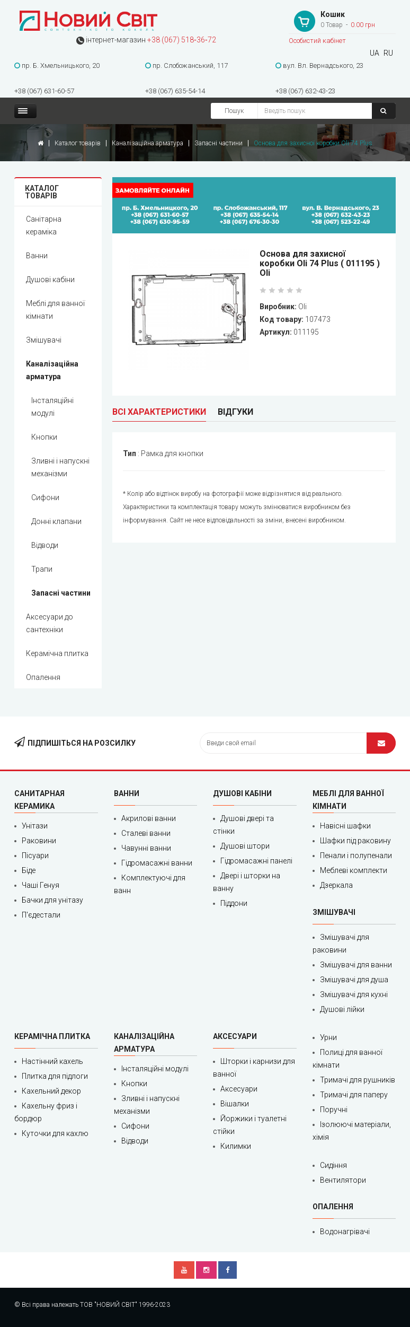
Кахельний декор (51, 1091)
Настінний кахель (52, 1061)
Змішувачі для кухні (354, 994)
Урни (328, 1037)
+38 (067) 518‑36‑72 (181, 40)
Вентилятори (343, 1180)
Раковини (39, 840)
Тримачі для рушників (357, 1080)
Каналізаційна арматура (147, 143)
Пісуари (35, 855)
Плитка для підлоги (55, 1076)
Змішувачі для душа (354, 979)
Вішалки (234, 1103)
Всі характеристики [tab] (159, 412)
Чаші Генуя (40, 885)
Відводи (44, 545)
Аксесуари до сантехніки (49, 623)
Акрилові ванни (148, 818)
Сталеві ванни (146, 833)
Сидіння (333, 1165)
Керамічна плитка (57, 653)
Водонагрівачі (345, 1231)
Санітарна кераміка (43, 225)
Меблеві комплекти (353, 870)
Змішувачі (43, 340)
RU (388, 53)
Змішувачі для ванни (356, 965)
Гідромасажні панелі (256, 861)
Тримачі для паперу (354, 1094)
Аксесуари (238, 1089)
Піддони (233, 903)
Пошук (234, 111)
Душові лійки (342, 1009)
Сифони (45, 497)
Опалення (43, 677)
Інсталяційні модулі (52, 406)
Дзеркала (336, 885)
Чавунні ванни (146, 848)
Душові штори (245, 846)
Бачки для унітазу (52, 900)
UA (374, 53)
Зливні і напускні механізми (60, 467)
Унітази (35, 826)
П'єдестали (41, 915)
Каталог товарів (78, 143)
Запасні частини (218, 143)
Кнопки (44, 437)
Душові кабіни (50, 279)
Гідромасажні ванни (156, 863)
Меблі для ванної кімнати (55, 309)
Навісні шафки (345, 826)
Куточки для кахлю (55, 1133)
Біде (28, 870)
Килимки (235, 1146)
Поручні (333, 1109)
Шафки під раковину (355, 840)
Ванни (37, 255)
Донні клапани (56, 521)
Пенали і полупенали (356, 855)
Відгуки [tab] (235, 412)
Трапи (41, 569)
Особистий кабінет (317, 41)
